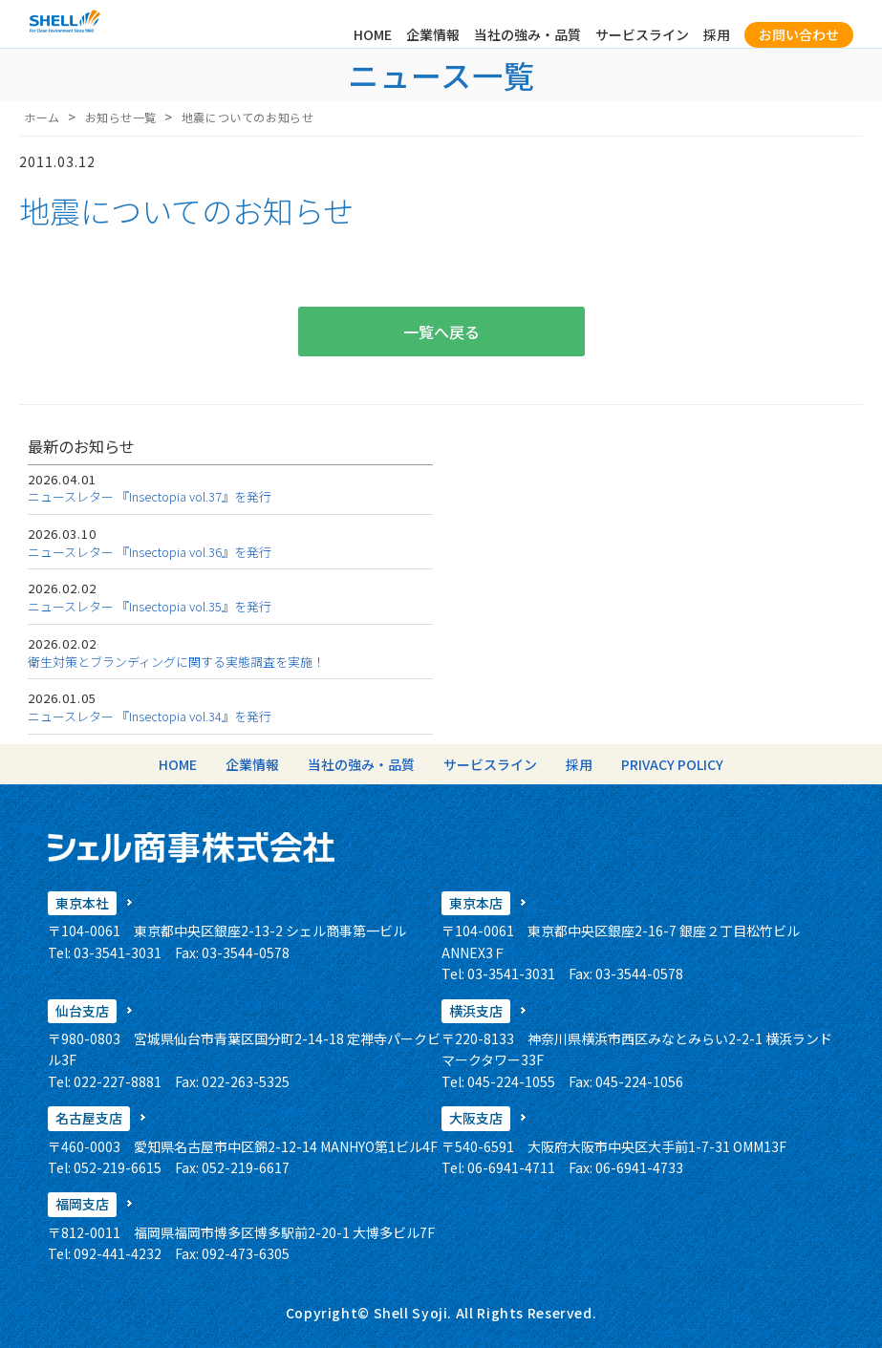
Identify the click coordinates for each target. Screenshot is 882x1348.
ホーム (42, 117)
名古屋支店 (88, 1117)
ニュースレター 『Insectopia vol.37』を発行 (149, 496)
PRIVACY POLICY (672, 764)
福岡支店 (82, 1203)
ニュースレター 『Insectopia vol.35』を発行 (149, 606)
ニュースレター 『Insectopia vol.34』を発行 (149, 716)
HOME (373, 34)
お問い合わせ (799, 34)
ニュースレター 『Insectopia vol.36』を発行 (149, 552)
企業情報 (433, 34)
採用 (716, 34)
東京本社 (82, 902)
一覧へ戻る (441, 331)
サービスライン (642, 34)
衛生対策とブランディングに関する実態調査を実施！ (176, 662)
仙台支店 (82, 1010)
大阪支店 (476, 1117)
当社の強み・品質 (527, 34)
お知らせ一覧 (121, 117)
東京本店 (476, 902)
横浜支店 (476, 1010)
